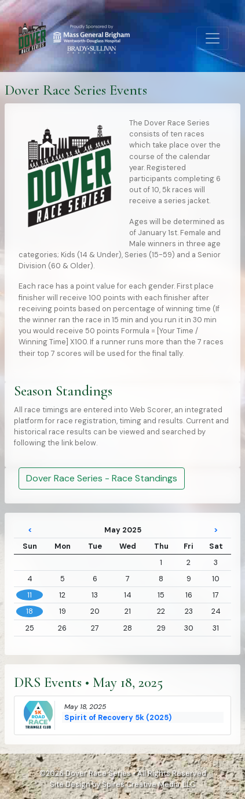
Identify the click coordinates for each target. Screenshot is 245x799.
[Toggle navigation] (212, 38)
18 (29, 611)
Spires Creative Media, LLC (148, 784)
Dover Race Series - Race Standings (101, 478)
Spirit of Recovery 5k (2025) (117, 717)
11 (29, 595)
